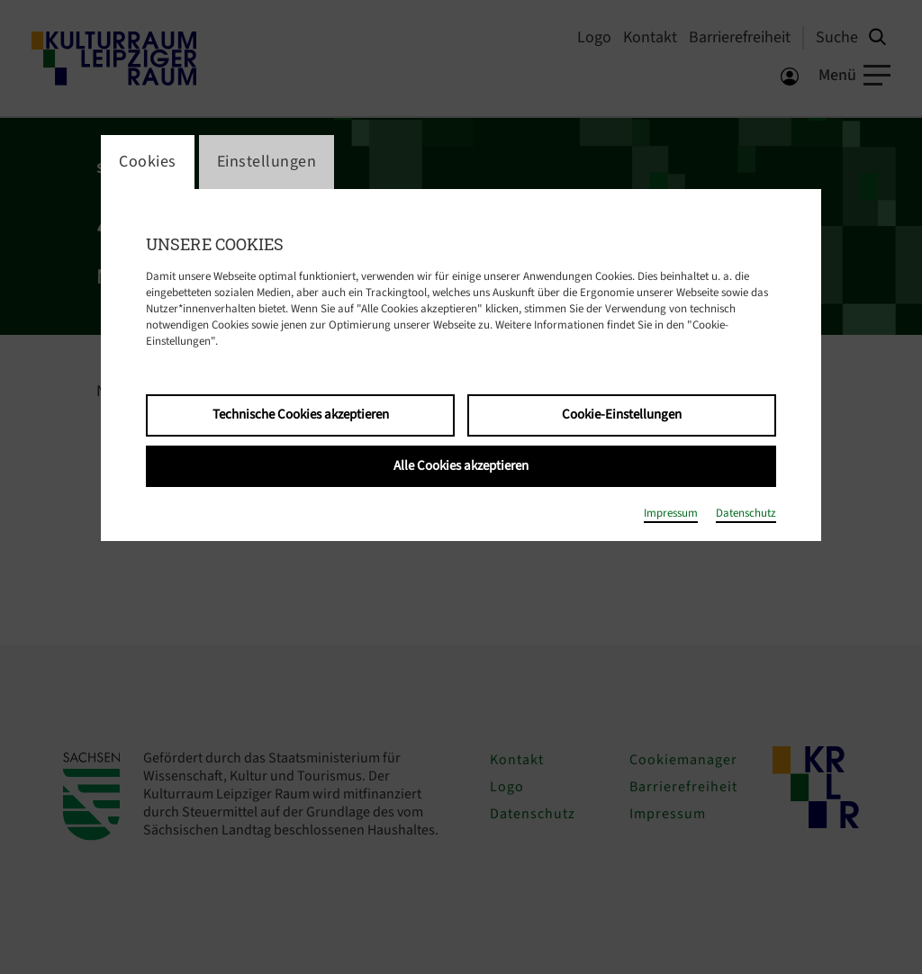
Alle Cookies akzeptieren (461, 465)
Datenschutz (746, 513)
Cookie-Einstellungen (622, 414)
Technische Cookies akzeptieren (300, 414)
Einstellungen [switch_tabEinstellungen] (267, 161)
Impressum (671, 513)
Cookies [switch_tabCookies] (147, 161)
